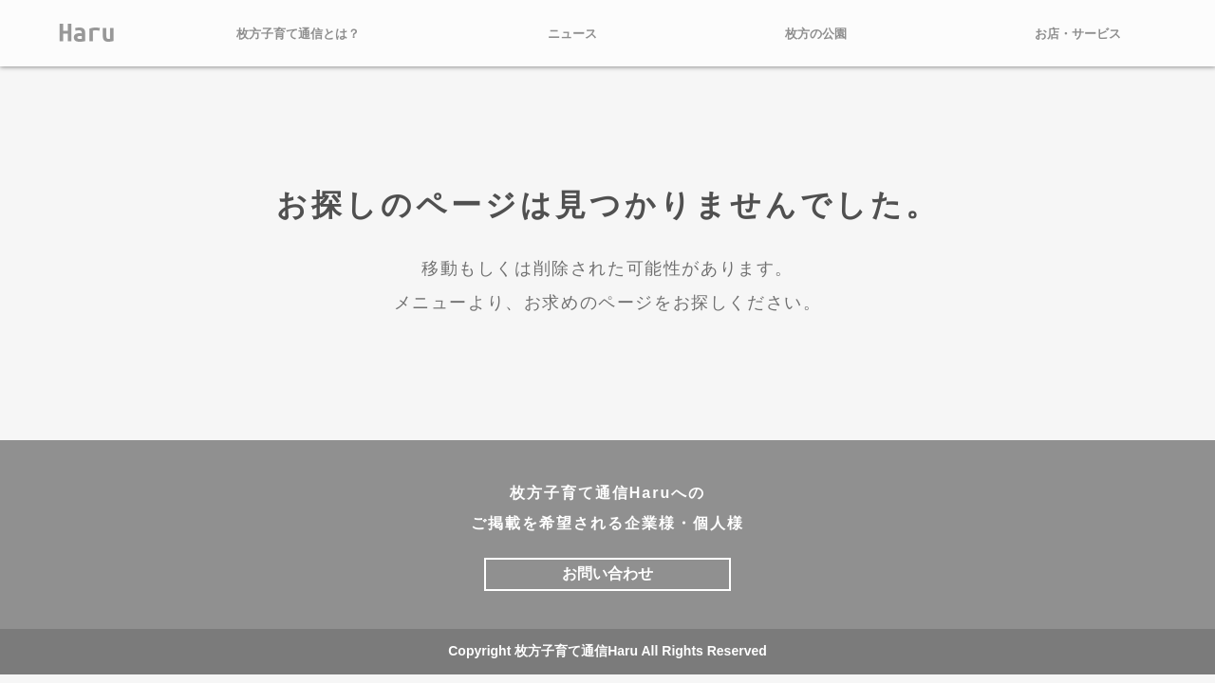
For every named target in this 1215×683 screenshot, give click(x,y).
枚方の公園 (816, 34)
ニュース (572, 34)
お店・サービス (1078, 34)
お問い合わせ (607, 573)
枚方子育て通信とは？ (298, 34)
